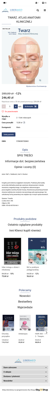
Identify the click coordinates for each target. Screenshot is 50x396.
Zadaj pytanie (9, 134)
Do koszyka (30, 106)
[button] (44, 3)
